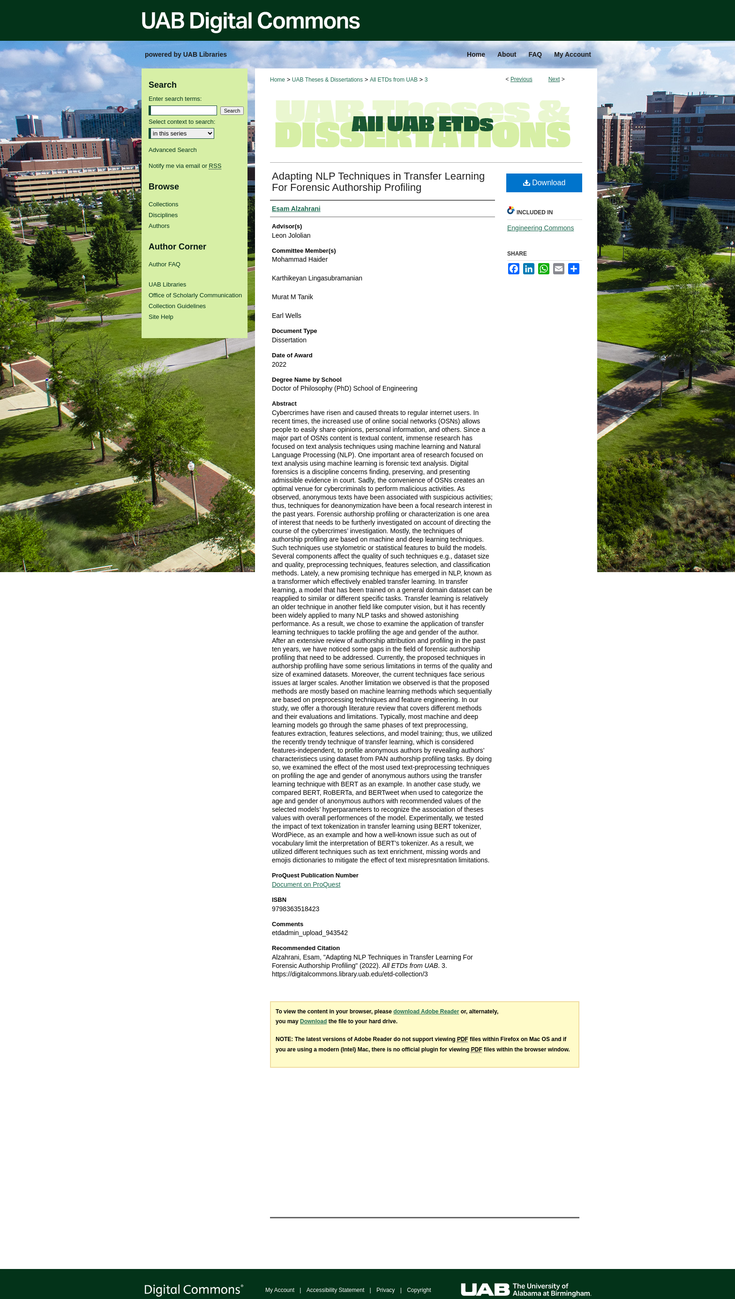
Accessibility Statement (335, 1290)
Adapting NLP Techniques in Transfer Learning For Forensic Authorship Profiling (378, 181)
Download (544, 183)
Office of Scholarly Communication (195, 295)
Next (554, 79)
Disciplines (163, 215)
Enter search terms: (175, 98)
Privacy (385, 1290)
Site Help (161, 316)
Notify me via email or (185, 165)
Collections (164, 204)
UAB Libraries (167, 284)
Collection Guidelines (177, 306)
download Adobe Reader (426, 1011)
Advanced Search (173, 149)
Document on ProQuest (306, 884)
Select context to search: (182, 121)
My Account (279, 1290)
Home (277, 79)
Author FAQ (164, 264)
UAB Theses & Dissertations (327, 79)
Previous (521, 79)
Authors (159, 225)
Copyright (419, 1290)
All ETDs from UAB (394, 79)
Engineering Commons (540, 228)
